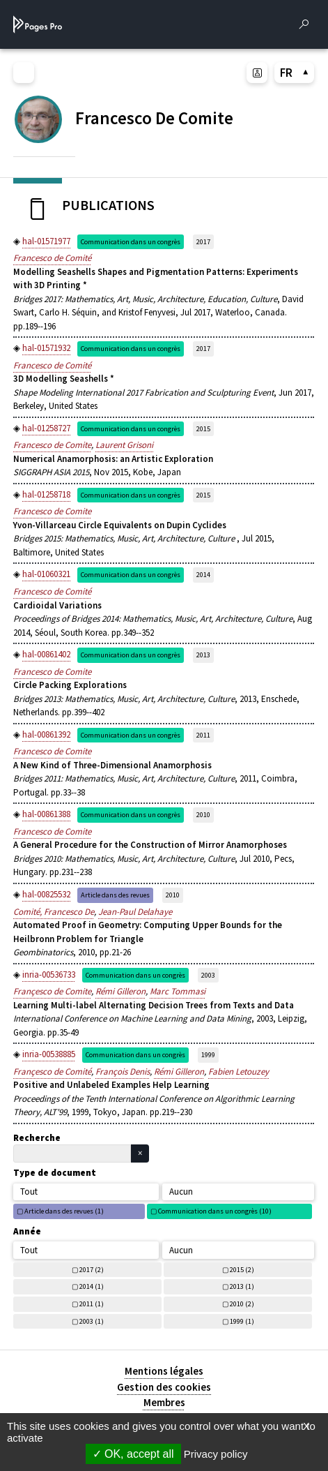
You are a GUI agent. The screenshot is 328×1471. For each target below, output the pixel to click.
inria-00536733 (48, 974)
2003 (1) (91, 1321)
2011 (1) (91, 1303)
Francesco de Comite (52, 445)
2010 (203, 814)
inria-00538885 (48, 1054)
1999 (208, 1054)
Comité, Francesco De (53, 912)
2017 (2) (91, 1269)
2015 (203, 428)
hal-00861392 (46, 734)
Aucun (181, 1191)
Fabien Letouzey (238, 1071)
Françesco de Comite (52, 991)
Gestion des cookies (164, 1387)
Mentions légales (164, 1370)
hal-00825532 (46, 894)
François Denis (122, 1071)
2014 (203, 574)
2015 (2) (242, 1269)
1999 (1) (242, 1321)
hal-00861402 (46, 654)
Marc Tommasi (177, 991)
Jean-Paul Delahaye (135, 912)
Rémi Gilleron (120, 991)
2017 (203, 241)
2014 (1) (91, 1286)
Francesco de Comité (52, 258)
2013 (203, 654)
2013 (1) (242, 1286)
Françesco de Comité (52, 1071)
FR (294, 72)
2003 (208, 975)
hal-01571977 (46, 241)
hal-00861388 (46, 814)
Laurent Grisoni (124, 445)
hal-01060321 (46, 574)
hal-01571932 (46, 348)
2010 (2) (242, 1303)
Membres (164, 1402)
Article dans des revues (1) (64, 1211)
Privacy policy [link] (216, 1454)
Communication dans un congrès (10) (215, 1211)
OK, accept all (133, 1454)
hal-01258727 (46, 428)
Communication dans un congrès (130, 241)
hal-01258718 (46, 494)
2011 (203, 735)
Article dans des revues (115, 894)
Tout (29, 1191)
